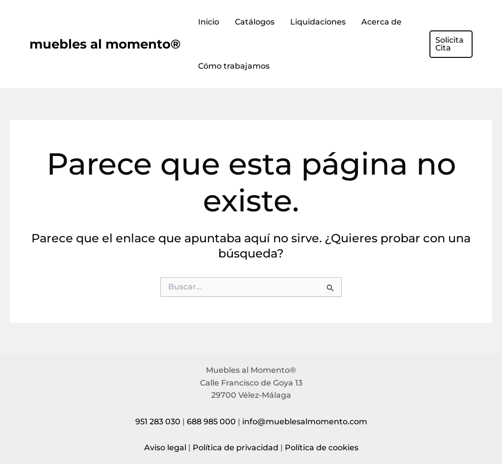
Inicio (208, 21)
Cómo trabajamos (234, 66)
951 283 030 (157, 421)
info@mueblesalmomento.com (304, 421)
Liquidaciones (318, 21)
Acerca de (381, 21)
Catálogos (255, 21)
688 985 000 (211, 421)
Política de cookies (321, 447)
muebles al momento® (104, 44)
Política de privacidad (235, 447)
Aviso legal (165, 447)
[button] (451, 44)
